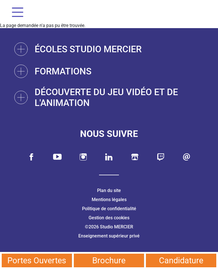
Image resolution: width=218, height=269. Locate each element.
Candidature (181, 260)
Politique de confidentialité (109, 208)
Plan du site (109, 190)
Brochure (108, 260)
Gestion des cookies (109, 217)
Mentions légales (109, 199)
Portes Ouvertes (36, 260)
